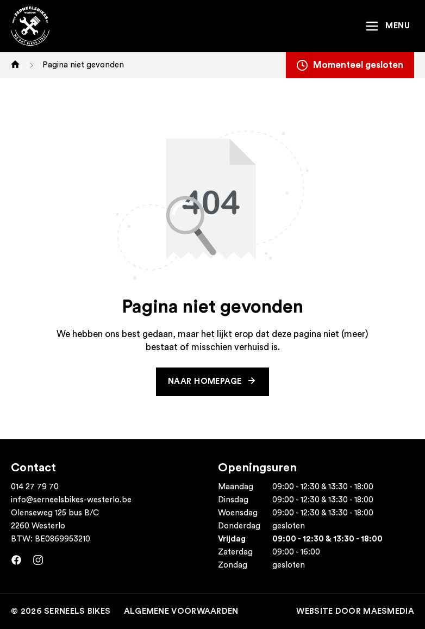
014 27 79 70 (35, 487)
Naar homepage (206, 381)
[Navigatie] (387, 26)
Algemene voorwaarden (181, 611)
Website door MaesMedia (355, 611)
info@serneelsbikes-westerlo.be (71, 500)
